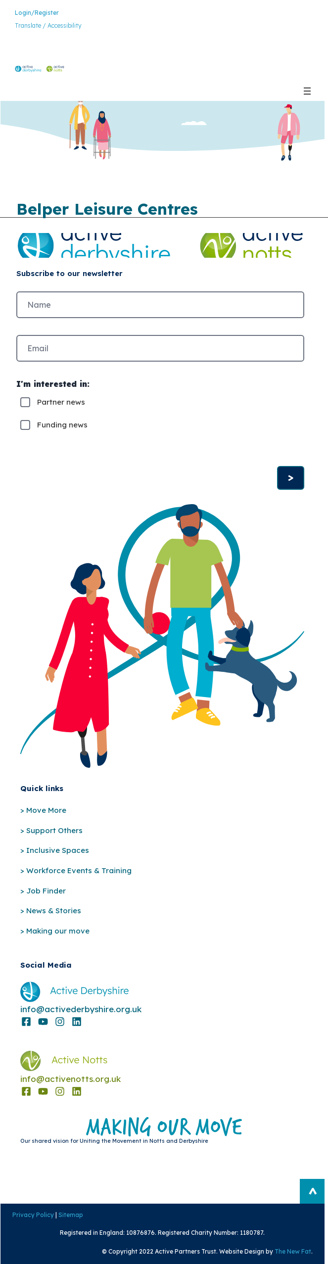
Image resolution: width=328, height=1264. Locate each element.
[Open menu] (307, 91)
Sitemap (70, 1214)
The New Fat (293, 1251)
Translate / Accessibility (48, 25)
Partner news (61, 402)
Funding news (62, 424)
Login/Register (37, 12)
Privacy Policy (32, 1214)
